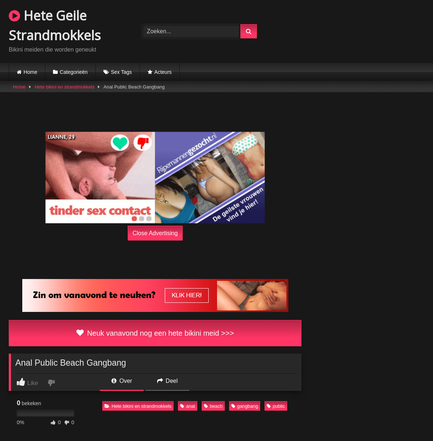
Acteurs (162, 72)
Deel (167, 381)
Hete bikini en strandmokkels (65, 87)
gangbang (244, 406)
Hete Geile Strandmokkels (55, 25)
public (276, 406)
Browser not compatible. (353, 30)
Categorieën (74, 72)
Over (121, 381)
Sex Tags (121, 72)
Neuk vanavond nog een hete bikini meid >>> (155, 333)
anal (187, 406)
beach (213, 406)
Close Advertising (155, 233)
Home (30, 72)
